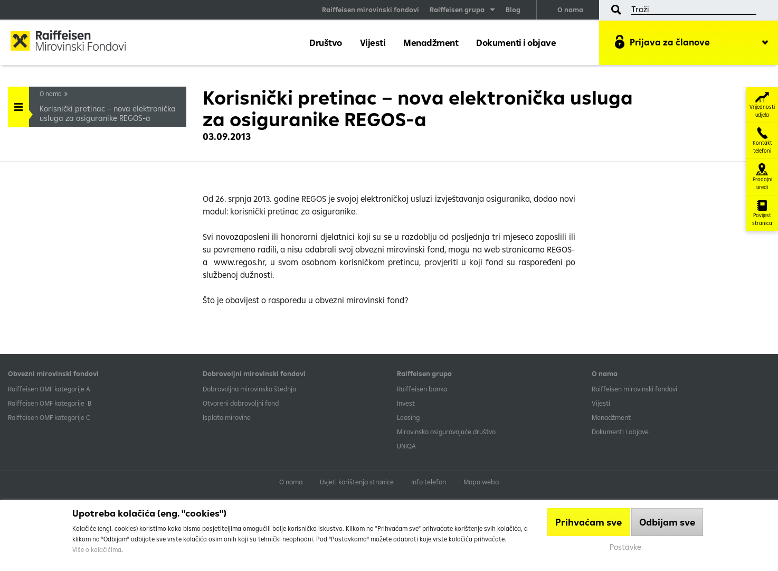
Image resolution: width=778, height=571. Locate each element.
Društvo (325, 42)
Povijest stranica (762, 213)
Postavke (625, 547)
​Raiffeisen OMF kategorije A (49, 389)
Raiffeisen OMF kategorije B (49, 403)
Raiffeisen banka (422, 389)
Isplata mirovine (227, 417)
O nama (570, 9)
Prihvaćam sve (588, 522)
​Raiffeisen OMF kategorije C (49, 417)
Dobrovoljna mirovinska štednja (249, 389)
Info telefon (428, 482)
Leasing (408, 417)
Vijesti (373, 42)
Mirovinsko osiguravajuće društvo (447, 431)
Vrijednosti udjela (762, 104)
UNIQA (406, 446)
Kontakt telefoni (762, 140)
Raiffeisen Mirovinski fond (77, 42)
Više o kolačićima (96, 550)
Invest (406, 403)
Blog (513, 9)
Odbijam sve (667, 522)
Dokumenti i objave (516, 42)
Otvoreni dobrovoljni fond (241, 403)
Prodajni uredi (762, 177)
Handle (18, 103)
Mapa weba (481, 482)
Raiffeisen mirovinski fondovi (370, 9)
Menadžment (430, 42)
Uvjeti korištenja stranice (357, 482)
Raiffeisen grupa (457, 9)
